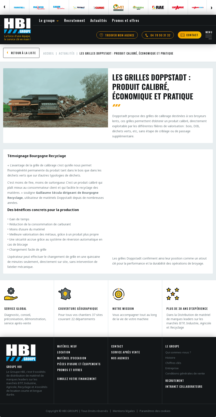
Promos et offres (69, 370)
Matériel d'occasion (71, 358)
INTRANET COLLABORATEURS (183, 386)
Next (211, 7)
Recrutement (174, 380)
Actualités (67, 53)
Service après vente (125, 352)
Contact (117, 346)
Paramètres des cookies (155, 411)
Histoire (170, 358)
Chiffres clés (173, 363)
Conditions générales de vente (185, 373)
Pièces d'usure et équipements (79, 364)
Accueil (48, 53)
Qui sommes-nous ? (178, 352)
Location (63, 352)
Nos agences (120, 358)
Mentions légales (124, 411)
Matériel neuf (67, 346)
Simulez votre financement (77, 379)
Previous (4, 7)
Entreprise (172, 368)
